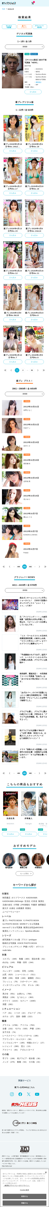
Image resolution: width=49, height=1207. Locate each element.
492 (30, 773)
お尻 (8, 974)
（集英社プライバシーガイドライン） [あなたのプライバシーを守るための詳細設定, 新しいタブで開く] (16, 1185)
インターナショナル (14, 985)
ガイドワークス (18, 898)
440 (18, 567)
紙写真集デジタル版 (11, 939)
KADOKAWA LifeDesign (12, 901)
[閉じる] (46, 1172)
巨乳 (28, 971)
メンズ (9, 1062)
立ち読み (33, 92)
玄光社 (27, 901)
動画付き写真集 (9, 943)
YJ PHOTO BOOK (31, 920)
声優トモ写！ (29, 947)
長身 (21, 978)
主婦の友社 (7, 905)
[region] (24, 1188)
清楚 (8, 1004)
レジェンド (11, 1046)
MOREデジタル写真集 (29, 924)
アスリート (10, 1050)
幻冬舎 (34, 901)
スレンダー (11, 971)
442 (30, 567)
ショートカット (26, 974)
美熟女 (9, 997)
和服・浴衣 (26, 962)
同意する (24, 1203)
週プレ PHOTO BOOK (12, 920)
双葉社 (28, 908)
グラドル (10, 1025)
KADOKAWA (31, 898)
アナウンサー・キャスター (17, 1039)
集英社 (41, 901)
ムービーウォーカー (11, 912)
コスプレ (10, 959)
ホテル (8, 1016)
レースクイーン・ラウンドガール (21, 1036)
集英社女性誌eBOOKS (33, 927)
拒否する (24, 1196)
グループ (35, 1013)
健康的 (34, 978)
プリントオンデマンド (12, 947)
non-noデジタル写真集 (12, 927)
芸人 (26, 1046)
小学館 (16, 905)
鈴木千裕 (28, 66)
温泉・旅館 (25, 1016)
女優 (8, 1028)
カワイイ (10, 1001)
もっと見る (24, 873)
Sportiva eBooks (32, 931)
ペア (7, 1013)
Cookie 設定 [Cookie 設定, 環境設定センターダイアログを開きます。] (24, 1190)
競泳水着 (39, 959)
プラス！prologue (29, 939)
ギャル (34, 985)
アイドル (28, 1025)
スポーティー (29, 981)
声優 (35, 1028)
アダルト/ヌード (27, 1050)
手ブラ (9, 1058)
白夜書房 (20, 908)
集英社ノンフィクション (13, 931)
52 (32, 370)
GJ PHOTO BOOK (10, 924)
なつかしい (26, 997)
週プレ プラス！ (24, 26)
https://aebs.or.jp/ (7, 1166)
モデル (22, 1028)
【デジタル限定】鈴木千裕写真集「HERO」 (36, 61)
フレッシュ (10, 981)
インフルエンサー (14, 1043)
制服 (25, 959)
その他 (35, 1062)
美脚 (8, 978)
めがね (9, 962)
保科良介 (38, 82)
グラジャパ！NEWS (39, 26)
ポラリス (40, 947)
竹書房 (34, 905)
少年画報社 (25, 905)
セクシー (28, 1001)
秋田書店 (6, 898)
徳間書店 (42, 905)
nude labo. (7, 950)
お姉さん (25, 994)
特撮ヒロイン (36, 1043)
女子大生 (9, 1032)
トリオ (20, 1013)
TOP (3, 9)
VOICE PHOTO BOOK (27, 943)
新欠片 (5, 908)
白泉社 (12, 908)
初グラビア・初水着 (29, 1058)
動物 (22, 1062)
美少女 (9, 994)
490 (18, 773)
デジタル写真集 (9, 26)
